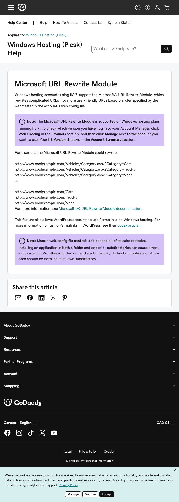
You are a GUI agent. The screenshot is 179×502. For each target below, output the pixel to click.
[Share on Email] (18, 298)
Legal (68, 451)
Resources (12, 349)
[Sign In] (157, 7)
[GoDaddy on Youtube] (54, 435)
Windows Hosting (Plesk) (46, 35)
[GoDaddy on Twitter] (42, 435)
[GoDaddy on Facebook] (7, 435)
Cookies (109, 451)
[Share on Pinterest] (65, 298)
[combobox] (126, 49)
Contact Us (93, 22)
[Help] (137, 7)
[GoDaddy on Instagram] (19, 435)
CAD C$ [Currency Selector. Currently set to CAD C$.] (166, 422)
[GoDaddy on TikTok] (30, 435)
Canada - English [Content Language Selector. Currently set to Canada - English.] (20, 422)
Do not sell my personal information (89, 460)
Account (10, 373)
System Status (119, 22)
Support (10, 337)
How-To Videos (65, 22)
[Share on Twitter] (53, 298)
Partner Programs (18, 361)
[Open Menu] (9, 7)
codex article (127, 225)
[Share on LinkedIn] (41, 298)
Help (43, 22)
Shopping (11, 386)
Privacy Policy (87, 451)
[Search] (166, 49)
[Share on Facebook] (30, 298)
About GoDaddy (17, 325)
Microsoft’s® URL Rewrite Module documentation (100, 208)
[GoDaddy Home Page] (23, 402)
